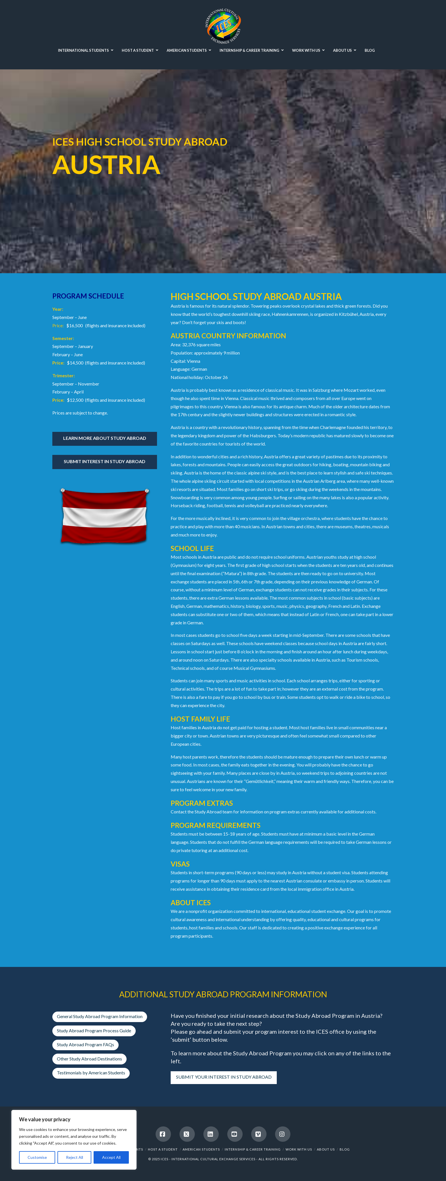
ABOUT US (326, 1149)
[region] (74, 1140)
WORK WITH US (299, 1149)
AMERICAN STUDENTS (201, 1149)
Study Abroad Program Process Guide (94, 1030)
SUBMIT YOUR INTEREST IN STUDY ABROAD (224, 1077)
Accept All (111, 1157)
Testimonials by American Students (91, 1072)
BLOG (345, 1149)
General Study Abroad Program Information (100, 1016)
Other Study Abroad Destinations (89, 1058)
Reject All (74, 1157)
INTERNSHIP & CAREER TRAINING (253, 1149)
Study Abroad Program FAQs (85, 1044)
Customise (37, 1157)
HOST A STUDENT (163, 1149)
